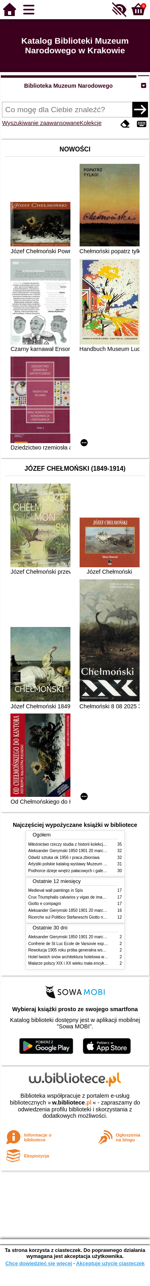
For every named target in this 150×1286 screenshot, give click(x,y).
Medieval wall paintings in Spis (55, 890)
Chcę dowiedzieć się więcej (38, 1263)
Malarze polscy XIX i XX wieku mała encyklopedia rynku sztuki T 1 (87, 963)
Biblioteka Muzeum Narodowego (68, 86)
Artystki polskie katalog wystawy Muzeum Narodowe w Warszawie (87, 864)
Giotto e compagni (44, 903)
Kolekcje (91, 123)
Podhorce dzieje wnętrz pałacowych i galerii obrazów (75, 871)
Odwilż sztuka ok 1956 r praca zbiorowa (64, 857)
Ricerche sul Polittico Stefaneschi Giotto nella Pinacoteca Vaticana (87, 917)
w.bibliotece (72, 1102)
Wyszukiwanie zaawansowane (41, 123)
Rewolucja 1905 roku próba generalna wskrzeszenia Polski (81, 950)
